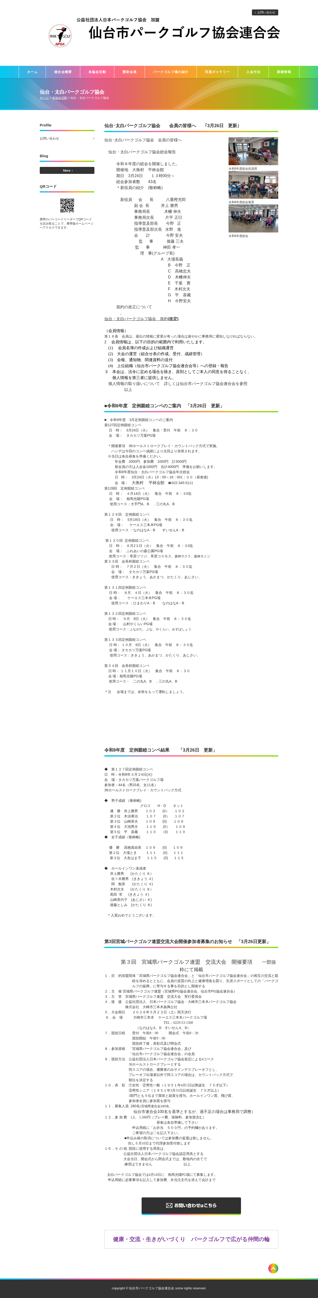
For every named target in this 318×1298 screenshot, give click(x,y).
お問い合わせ (266, 12)
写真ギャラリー (217, 72)
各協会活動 (97, 72)
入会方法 (253, 72)
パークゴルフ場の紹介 (171, 72)
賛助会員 (129, 72)
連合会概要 (63, 72)
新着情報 (284, 72)
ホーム (32, 72)
